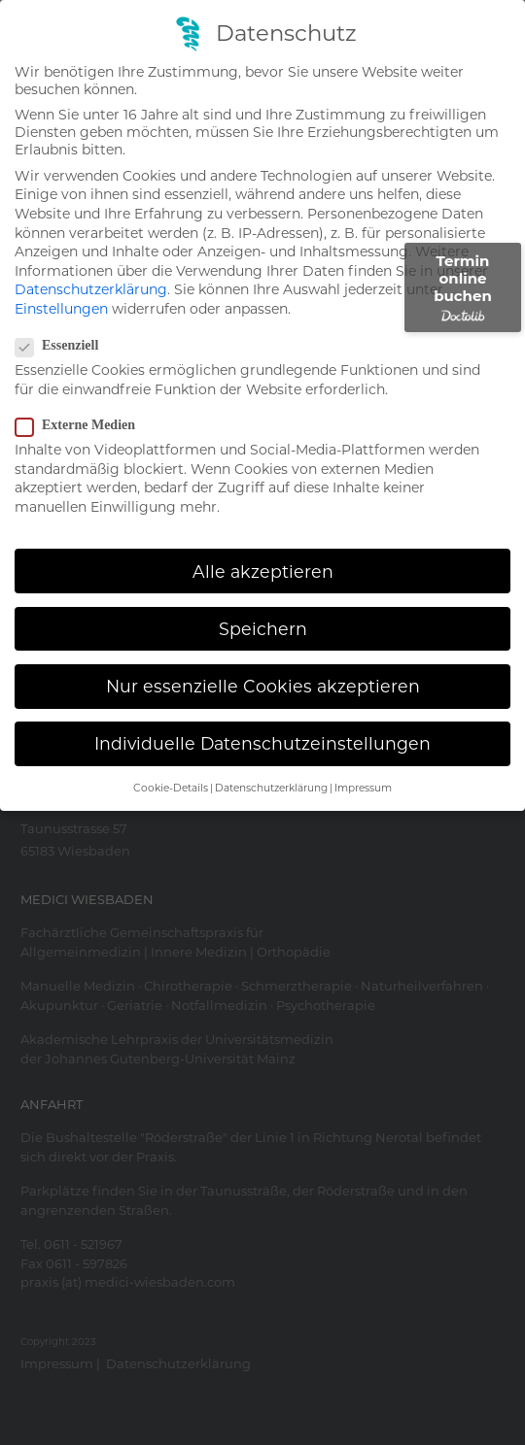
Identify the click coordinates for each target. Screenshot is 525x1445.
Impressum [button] (363, 764)
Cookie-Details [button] (170, 764)
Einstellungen (61, 285)
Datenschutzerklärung (91, 266)
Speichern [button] (263, 604)
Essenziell (63, 322)
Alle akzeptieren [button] (262, 547)
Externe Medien (81, 402)
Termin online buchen (463, 287)
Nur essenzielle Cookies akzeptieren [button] (263, 663)
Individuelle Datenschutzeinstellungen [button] (262, 720)
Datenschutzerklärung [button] (271, 764)
